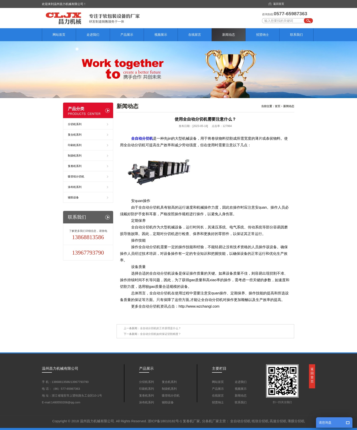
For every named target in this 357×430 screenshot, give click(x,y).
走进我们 (93, 34)
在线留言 (194, 34)
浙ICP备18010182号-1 (165, 421)
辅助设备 (73, 197)
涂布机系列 (75, 187)
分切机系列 (75, 124)
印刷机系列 (75, 145)
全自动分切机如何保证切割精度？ (160, 334)
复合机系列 (75, 134)
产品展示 (126, 34)
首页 (277, 106)
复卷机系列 (75, 166)
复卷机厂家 (191, 421)
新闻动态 (228, 34)
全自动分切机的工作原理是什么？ (160, 328)
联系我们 (296, 34)
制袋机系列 (75, 155)
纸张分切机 (260, 421)
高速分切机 (278, 421)
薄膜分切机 (296, 421)
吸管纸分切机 (76, 176)
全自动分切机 (240, 421)
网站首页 (59, 34)
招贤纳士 (262, 34)
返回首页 (278, 3)
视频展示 (160, 34)
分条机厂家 (210, 421)
